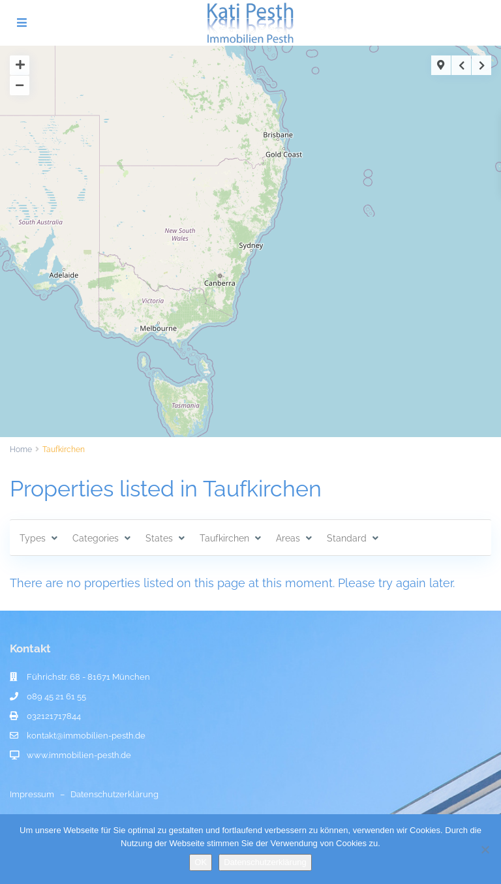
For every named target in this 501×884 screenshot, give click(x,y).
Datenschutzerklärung (114, 794)
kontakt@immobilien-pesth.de (86, 735)
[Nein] (484, 849)
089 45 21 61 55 (56, 696)
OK (200, 862)
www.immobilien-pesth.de (79, 755)
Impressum (32, 794)
